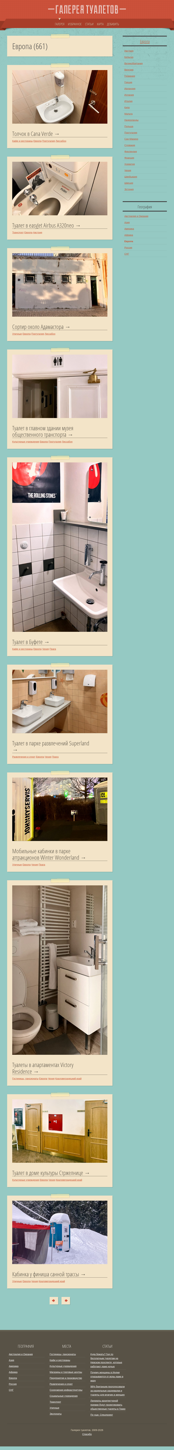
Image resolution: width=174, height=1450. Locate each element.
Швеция (128, 182)
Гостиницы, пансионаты (25, 1081)
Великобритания (133, 63)
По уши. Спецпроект (101, 1418)
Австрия (37, 233)
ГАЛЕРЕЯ (60, 22)
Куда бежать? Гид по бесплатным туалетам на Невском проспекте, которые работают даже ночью (106, 1363)
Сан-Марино (131, 138)
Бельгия (128, 57)
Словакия (129, 145)
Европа (37, 141)
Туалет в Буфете (28, 643)
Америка (129, 228)
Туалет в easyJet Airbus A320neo (43, 225)
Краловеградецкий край (68, 1081)
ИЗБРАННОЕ (75, 24)
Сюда (52, 1304)
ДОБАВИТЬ (113, 24)
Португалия (48, 141)
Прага (52, 650)
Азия (127, 222)
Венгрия (128, 69)
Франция (129, 157)
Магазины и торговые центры (66, 1375)
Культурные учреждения (25, 442)
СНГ (126, 254)
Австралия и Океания (136, 216)
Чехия (45, 650)
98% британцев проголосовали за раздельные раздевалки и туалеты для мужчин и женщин (107, 1394)
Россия (128, 247)
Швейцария (130, 176)
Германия (129, 75)
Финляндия (130, 151)
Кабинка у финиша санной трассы (47, 1277)
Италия (128, 101)
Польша (128, 126)
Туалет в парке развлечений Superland (52, 745)
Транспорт (18, 233)
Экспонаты (56, 1417)
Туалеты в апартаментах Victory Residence (44, 1071)
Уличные (17, 334)
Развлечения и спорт (23, 758)
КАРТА (100, 24)
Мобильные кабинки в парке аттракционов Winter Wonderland (46, 856)
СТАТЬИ (89, 24)
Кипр (127, 107)
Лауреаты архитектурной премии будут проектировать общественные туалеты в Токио (107, 1408)
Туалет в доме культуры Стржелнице (49, 1176)
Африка (128, 235)
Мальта (128, 113)
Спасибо (87, 1437)
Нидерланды (131, 120)
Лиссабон (61, 141)
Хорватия (129, 164)
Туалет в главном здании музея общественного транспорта (44, 432)
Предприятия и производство (66, 1381)
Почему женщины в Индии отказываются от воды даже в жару (106, 1380)
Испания (129, 94)
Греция (128, 82)
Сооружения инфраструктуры (66, 1393)
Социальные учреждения (64, 1399)
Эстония (129, 189)
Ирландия (129, 88)
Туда (68, 1304)
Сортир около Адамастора (38, 327)
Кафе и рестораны (22, 141)
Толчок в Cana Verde (33, 133)
